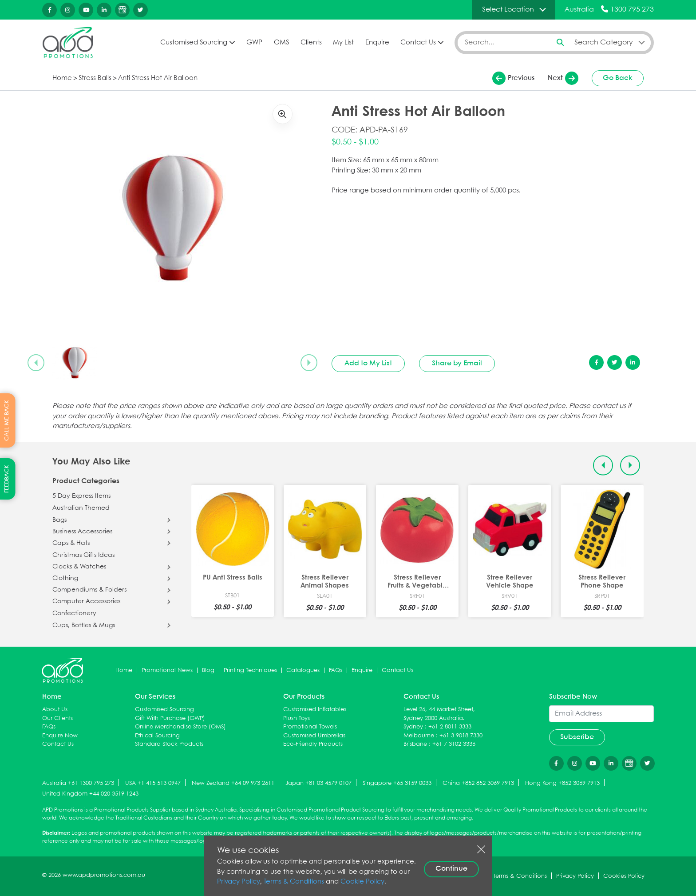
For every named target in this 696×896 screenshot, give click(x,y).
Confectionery (74, 613)
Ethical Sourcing (157, 736)
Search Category (603, 42)
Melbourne (418, 736)
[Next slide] (309, 362)
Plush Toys (296, 718)
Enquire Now (60, 736)
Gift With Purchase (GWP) (170, 718)
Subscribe (577, 737)
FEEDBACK (7, 479)
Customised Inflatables (314, 709)
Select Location (508, 9)
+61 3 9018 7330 (460, 736)
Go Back (618, 78)
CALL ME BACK (7, 420)
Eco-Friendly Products (313, 744)
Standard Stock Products (169, 744)
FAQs (335, 670)
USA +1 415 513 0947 (153, 783)
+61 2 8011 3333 (449, 727)
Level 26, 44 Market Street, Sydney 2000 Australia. (439, 714)
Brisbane (415, 744)
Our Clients (57, 718)
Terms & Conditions (294, 882)
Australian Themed (81, 508)
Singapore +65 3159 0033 (397, 783)
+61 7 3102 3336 (453, 744)
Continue (451, 868)
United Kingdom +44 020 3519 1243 (90, 794)
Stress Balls (95, 78)
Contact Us (418, 43)
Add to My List (368, 363)
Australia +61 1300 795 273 (78, 783)
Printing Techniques (250, 670)
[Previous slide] (36, 362)
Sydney (413, 727)
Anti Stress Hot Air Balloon (158, 78)
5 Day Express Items (81, 496)
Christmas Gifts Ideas (83, 555)
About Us (54, 709)
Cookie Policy (362, 882)
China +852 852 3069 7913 (478, 783)
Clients (311, 43)
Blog (208, 670)
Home (62, 78)
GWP (254, 43)
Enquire (377, 43)
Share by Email (457, 363)
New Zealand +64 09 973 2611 (233, 783)
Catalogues (303, 670)
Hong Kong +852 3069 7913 (562, 783)
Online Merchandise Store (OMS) (180, 727)
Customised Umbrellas (314, 736)
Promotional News (167, 670)
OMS (281, 43)
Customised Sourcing (193, 43)
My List (343, 43)
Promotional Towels (310, 727)
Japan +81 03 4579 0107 (318, 783)
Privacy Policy (238, 882)
